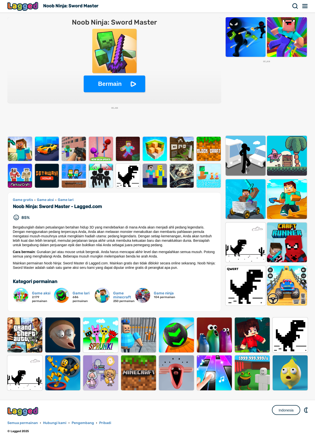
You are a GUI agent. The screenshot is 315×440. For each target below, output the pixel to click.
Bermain (110, 83)
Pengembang (83, 423)
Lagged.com (23, 411)
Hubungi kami (54, 423)
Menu (305, 6)
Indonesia (286, 410)
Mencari (295, 6)
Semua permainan (22, 423)
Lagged (23, 6)
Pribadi (105, 423)
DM (306, 410)
